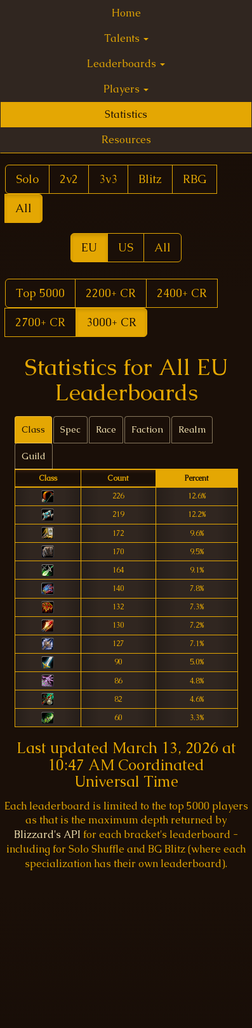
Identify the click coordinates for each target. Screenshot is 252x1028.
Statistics (126, 114)
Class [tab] (33, 429)
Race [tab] (106, 429)
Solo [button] (27, 179)
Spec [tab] (70, 429)
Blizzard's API (47, 834)
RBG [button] (194, 179)
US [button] (125, 247)
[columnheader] (48, 478)
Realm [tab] (192, 429)
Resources (126, 139)
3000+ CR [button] (111, 322)
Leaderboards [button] (126, 63)
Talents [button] (126, 38)
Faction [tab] (147, 429)
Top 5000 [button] (40, 293)
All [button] (23, 208)
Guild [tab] (34, 456)
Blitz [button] (150, 179)
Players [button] (126, 89)
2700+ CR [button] (40, 322)
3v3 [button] (108, 179)
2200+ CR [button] (111, 293)
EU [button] (89, 247)
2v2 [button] (69, 179)
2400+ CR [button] (182, 293)
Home (126, 13)
